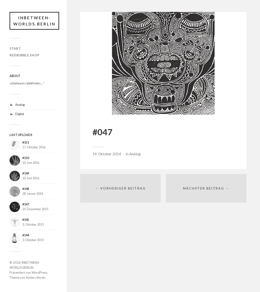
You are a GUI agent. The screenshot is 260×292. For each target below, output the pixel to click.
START (15, 48)
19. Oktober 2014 (106, 154)
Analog (20, 105)
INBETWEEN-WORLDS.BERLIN (34, 20)
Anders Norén (35, 277)
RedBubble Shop (24, 55)
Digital (19, 114)
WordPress (39, 272)
